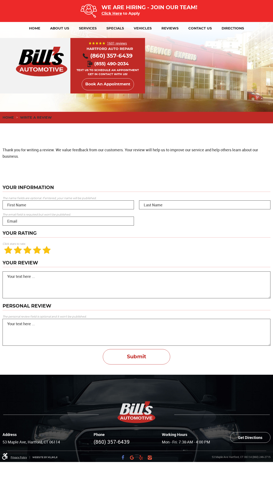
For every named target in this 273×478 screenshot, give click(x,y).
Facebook (123, 457)
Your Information (28, 187)
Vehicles (143, 28)
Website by (45, 457)
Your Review (20, 263)
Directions (233, 28)
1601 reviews (117, 43)
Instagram (150, 457)
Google (132, 457)
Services (88, 28)
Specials (115, 28)
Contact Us (200, 28)
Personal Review (27, 306)
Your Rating (20, 233)
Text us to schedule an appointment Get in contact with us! (108, 69)
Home (34, 28)
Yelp (141, 457)
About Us (59, 28)
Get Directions (250, 437)
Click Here (112, 14)
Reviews (170, 28)
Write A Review (36, 117)
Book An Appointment (107, 84)
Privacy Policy (19, 457)
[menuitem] (34, 28)
